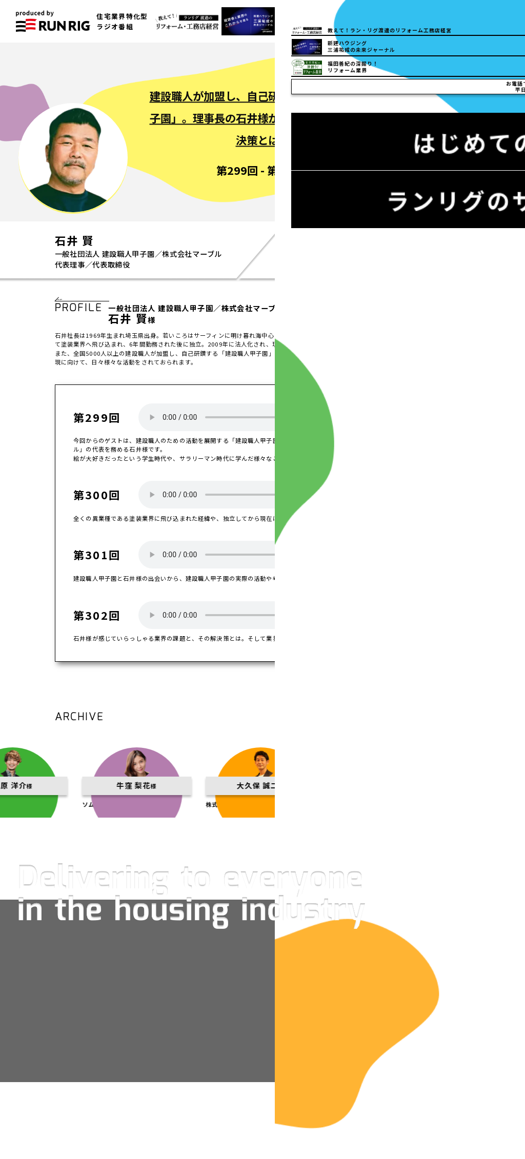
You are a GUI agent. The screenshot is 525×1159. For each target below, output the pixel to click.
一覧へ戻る (82, 304)
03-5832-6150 (395, 21)
